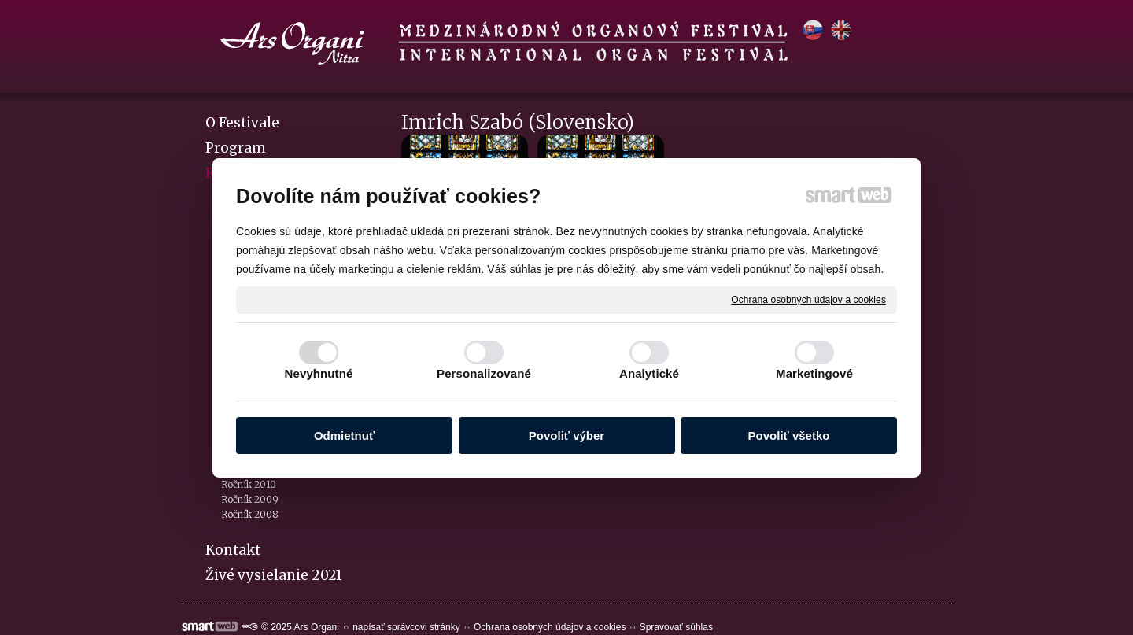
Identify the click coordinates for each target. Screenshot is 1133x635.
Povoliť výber (566, 435)
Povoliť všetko (789, 435)
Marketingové (814, 373)
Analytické (649, 373)
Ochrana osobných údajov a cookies (808, 299)
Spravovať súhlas (676, 627)
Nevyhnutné (319, 373)
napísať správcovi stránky (406, 627)
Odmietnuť (344, 435)
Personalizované (484, 373)
